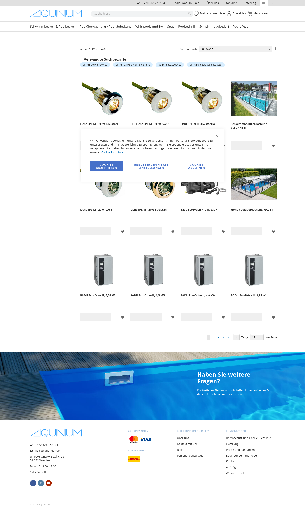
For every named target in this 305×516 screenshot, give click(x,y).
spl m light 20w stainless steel (206, 64)
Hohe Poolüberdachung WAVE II (252, 209)
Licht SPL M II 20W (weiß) (198, 124)
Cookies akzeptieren (106, 166)
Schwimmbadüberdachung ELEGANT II (249, 126)
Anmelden (239, 13)
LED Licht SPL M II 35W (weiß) (150, 124)
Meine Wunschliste (212, 13)
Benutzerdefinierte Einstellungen (151, 166)
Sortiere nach (188, 49)
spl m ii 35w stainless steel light (133, 64)
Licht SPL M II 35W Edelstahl (99, 124)
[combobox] (142, 14)
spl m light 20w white (170, 64)
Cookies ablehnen (196, 166)
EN (271, 3)
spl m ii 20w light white (95, 64)
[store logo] (57, 14)
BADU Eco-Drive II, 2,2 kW (248, 295)
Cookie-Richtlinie (112, 152)
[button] (264, 3)
